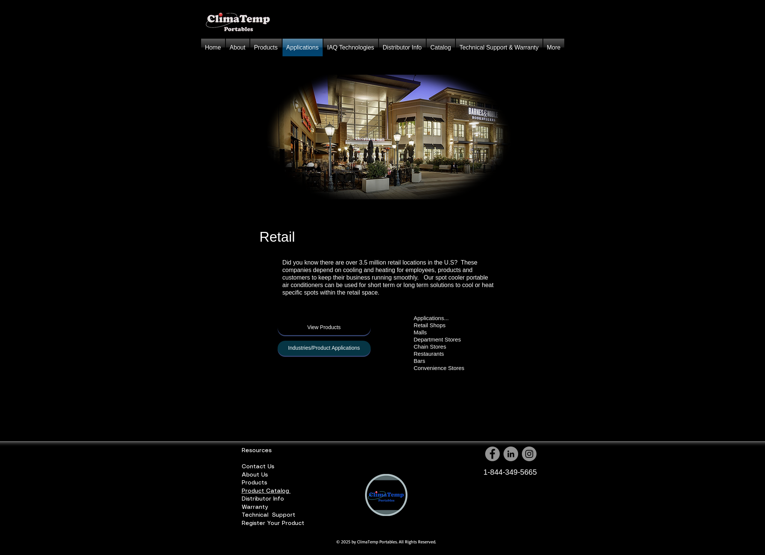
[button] (266, 47)
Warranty (256, 507)
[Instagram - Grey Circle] (529, 454)
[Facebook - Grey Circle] (492, 454)
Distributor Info (266, 499)
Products (255, 483)
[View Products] (324, 327)
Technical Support (269, 515)
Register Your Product (275, 523)
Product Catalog (266, 491)
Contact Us (258, 466)
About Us (257, 475)
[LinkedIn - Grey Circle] (510, 454)
